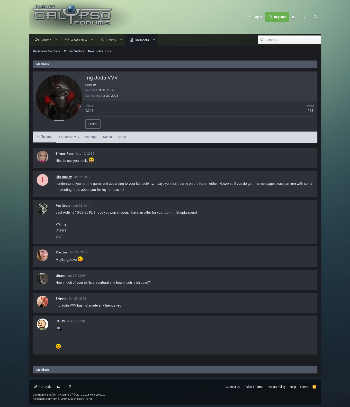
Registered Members (46, 51)
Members (143, 40)
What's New (80, 40)
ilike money (64, 177)
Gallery (112, 40)
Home (304, 387)
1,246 (89, 111)
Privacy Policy (277, 387)
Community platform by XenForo (69, 394)
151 (311, 111)
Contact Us (233, 387)
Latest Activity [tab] (69, 137)
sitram (60, 276)
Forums (47, 40)
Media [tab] (107, 137)
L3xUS (60, 321)
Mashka (61, 252)
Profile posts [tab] (45, 137)
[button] (57, 40)
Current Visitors (74, 51)
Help (293, 387)
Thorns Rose (65, 154)
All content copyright (62, 398)
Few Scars (63, 206)
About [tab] (122, 137)
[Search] (315, 17)
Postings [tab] (91, 137)
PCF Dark (42, 387)
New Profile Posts (99, 51)
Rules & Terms (254, 387)
